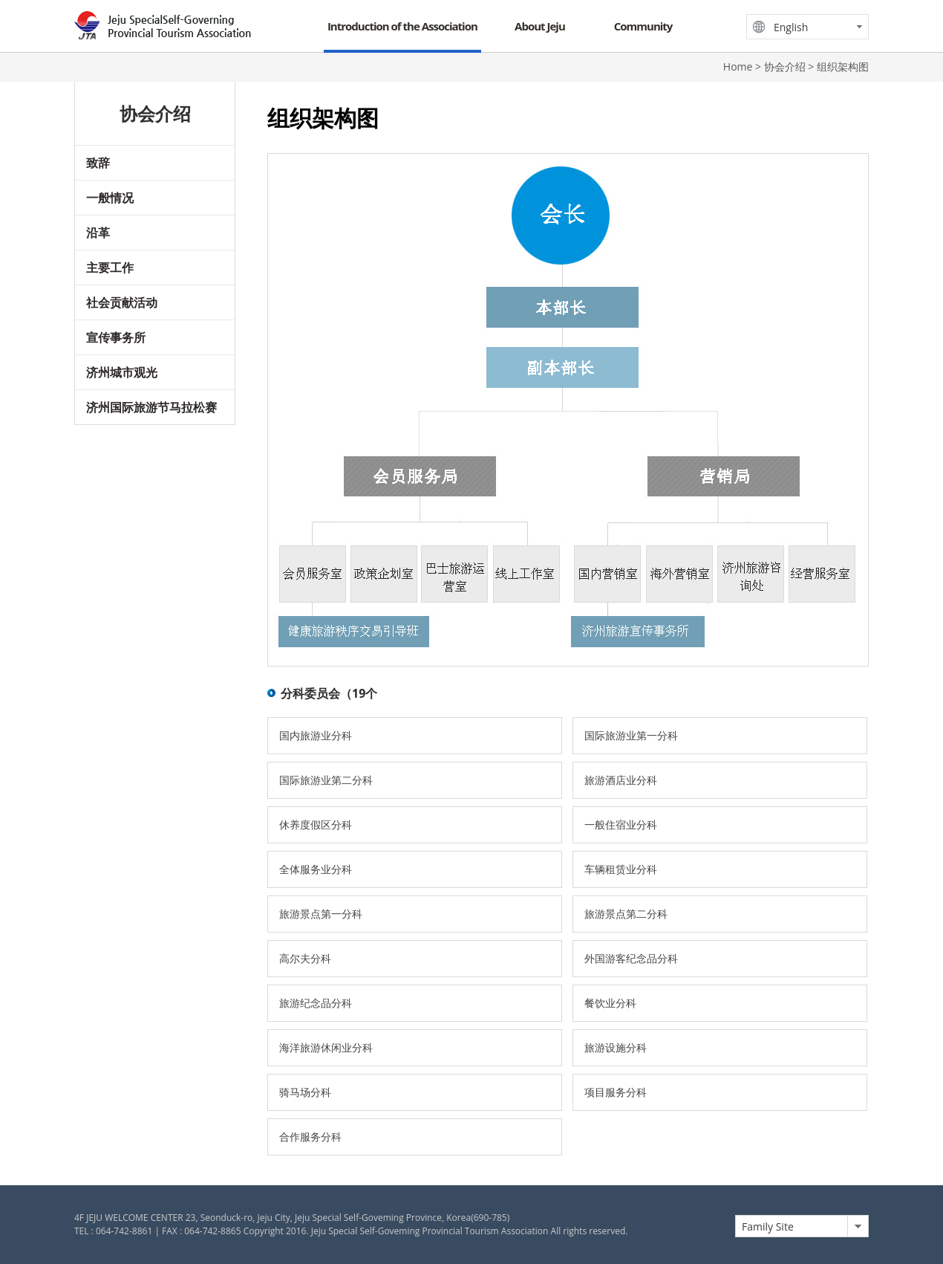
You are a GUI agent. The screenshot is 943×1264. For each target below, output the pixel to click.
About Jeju (540, 26)
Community (643, 26)
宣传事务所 (116, 337)
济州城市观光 (121, 372)
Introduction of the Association (402, 26)
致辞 (98, 163)
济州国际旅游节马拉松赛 (151, 407)
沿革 (98, 232)
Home (738, 66)
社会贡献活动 (121, 302)
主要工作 (110, 267)
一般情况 (110, 197)
